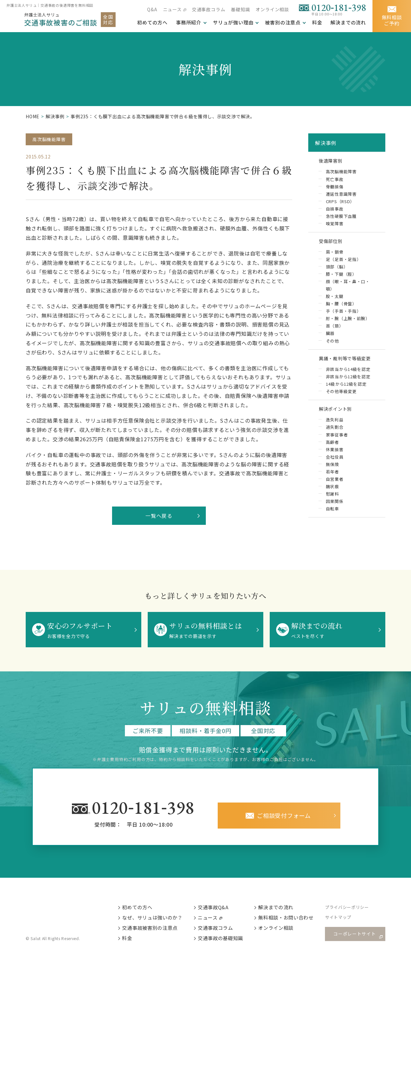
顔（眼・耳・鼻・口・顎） (348, 290)
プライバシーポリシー (353, 910)
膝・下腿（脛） (341, 279)
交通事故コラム (208, 9)
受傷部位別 (332, 245)
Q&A (152, 9)
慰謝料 (332, 505)
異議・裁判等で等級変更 (349, 365)
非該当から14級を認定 (348, 377)
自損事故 (334, 212)
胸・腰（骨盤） (341, 309)
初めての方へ (142, 909)
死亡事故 (334, 181)
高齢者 (332, 452)
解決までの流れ (348, 22)
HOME (32, 116)
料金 (317, 22)
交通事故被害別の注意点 (155, 931)
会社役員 (334, 467)
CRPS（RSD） (340, 204)
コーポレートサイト (356, 937)
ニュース (172, 9)
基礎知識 (240, 9)
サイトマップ (344, 920)
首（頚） (334, 332)
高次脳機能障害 (49, 139)
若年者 (332, 483)
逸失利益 (334, 430)
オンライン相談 (272, 9)
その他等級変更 (341, 400)
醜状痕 (332, 498)
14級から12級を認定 (346, 392)
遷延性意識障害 (341, 196)
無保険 (332, 475)
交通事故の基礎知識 (226, 941)
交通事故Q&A (218, 909)
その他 (332, 347)
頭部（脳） (337, 272)
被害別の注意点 (283, 22)
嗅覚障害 (334, 226)
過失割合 (334, 438)
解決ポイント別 (338, 418)
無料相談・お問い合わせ (291, 920)
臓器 (330, 340)
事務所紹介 (188, 22)
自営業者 (334, 490)
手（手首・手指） (343, 317)
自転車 (332, 520)
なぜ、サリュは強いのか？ (157, 920)
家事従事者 (337, 445)
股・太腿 (334, 302)
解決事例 (55, 116)
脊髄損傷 (334, 189)
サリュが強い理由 (233, 22)
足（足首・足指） (343, 264)
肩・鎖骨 (334, 257)
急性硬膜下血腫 (341, 219)
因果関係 (334, 512)
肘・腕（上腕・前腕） (348, 324)
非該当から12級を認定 (348, 384)
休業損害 (334, 460)
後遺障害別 (332, 162)
